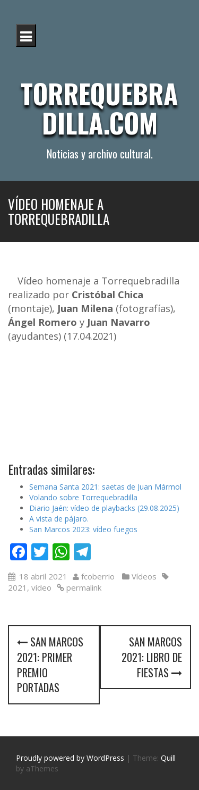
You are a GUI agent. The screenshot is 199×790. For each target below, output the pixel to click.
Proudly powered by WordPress (70, 758)
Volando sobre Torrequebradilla (83, 497)
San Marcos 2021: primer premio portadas (50, 664)
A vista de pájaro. (59, 519)
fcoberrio (98, 576)
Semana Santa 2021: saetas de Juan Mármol (105, 487)
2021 (17, 587)
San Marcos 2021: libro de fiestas (152, 657)
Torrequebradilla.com (99, 107)
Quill (168, 758)
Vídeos (144, 576)
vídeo (41, 587)
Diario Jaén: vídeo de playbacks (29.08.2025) (104, 508)
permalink (82, 587)
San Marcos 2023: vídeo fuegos (83, 529)
